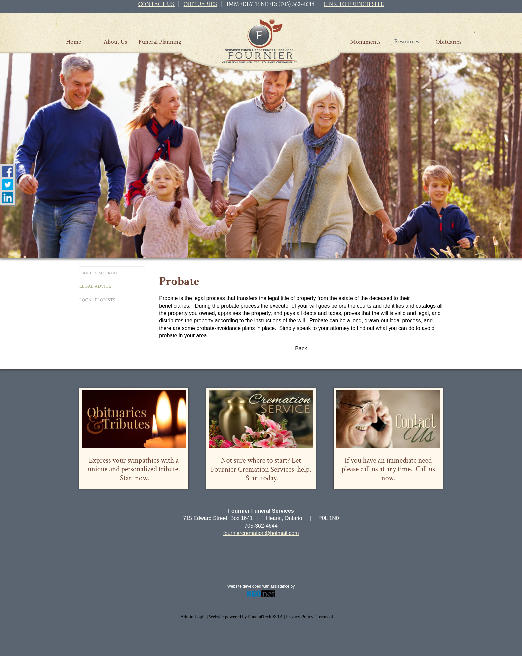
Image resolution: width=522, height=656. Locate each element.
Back (301, 348)
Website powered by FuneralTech (240, 616)
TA (280, 616)
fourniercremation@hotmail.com (261, 533)
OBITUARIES (200, 4)
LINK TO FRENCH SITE (354, 4)
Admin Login (193, 616)
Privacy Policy (299, 616)
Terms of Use (329, 616)
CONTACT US (156, 4)
